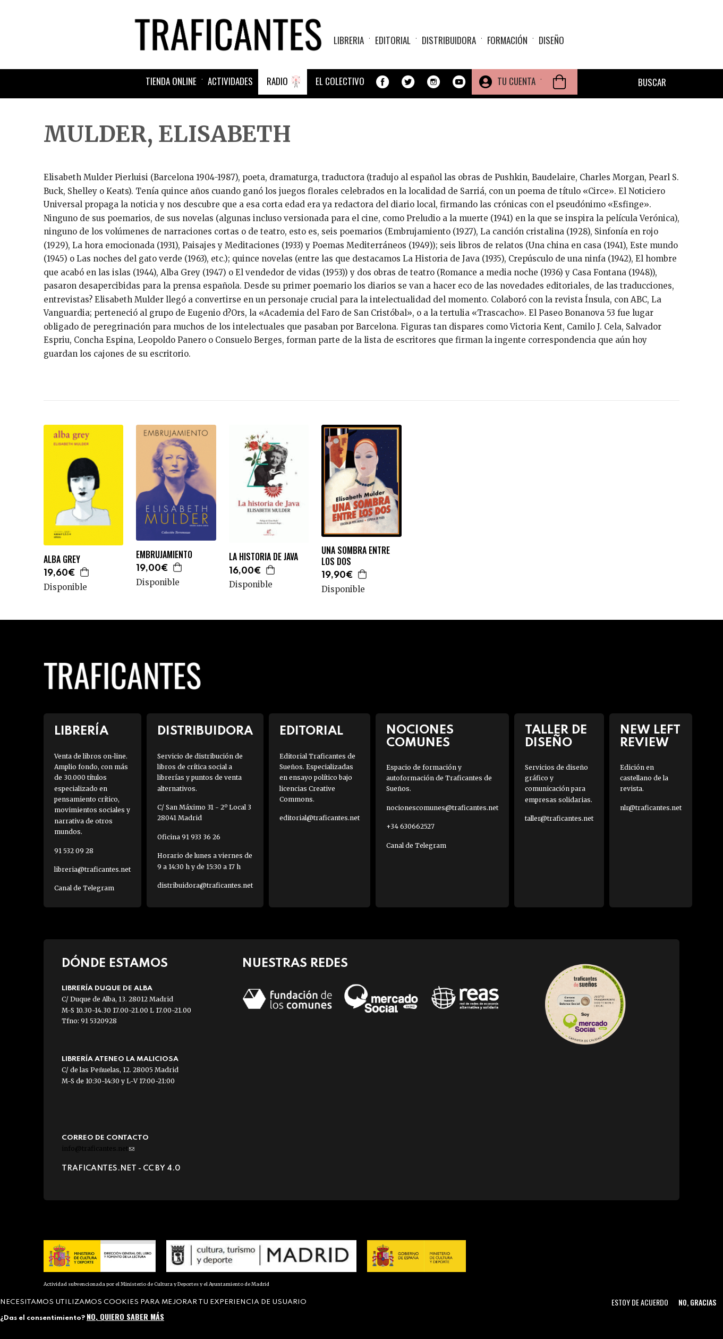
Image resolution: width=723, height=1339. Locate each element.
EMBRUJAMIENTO (164, 554)
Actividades (230, 81)
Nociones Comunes (420, 736)
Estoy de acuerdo (639, 1302)
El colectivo (340, 81)
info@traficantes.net (98, 1148)
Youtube (459, 81)
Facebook (382, 81)
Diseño (551, 40)
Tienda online (171, 81)
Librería (81, 731)
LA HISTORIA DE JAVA (263, 556)
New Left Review (650, 736)
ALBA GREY (62, 559)
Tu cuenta (516, 81)
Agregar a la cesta (85, 572)
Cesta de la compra (559, 81)
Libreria (349, 40)
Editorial (393, 40)
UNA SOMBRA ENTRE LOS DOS (355, 556)
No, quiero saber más (125, 1316)
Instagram (433, 81)
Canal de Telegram (84, 888)
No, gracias (697, 1302)
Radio (277, 81)
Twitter (408, 81)
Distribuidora (449, 40)
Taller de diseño (556, 736)
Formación (507, 40)
